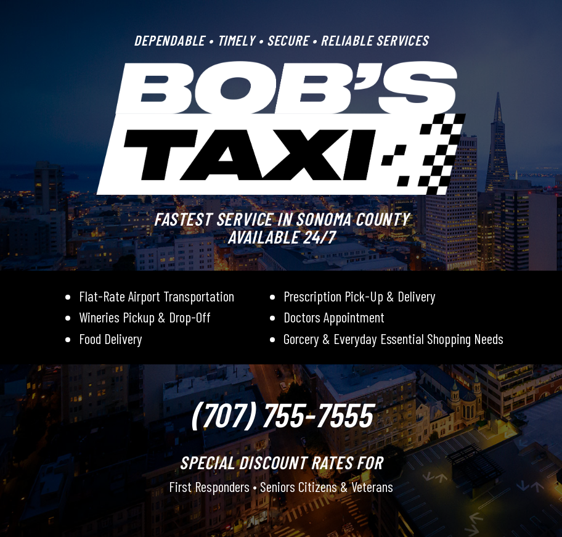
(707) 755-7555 (281, 414)
